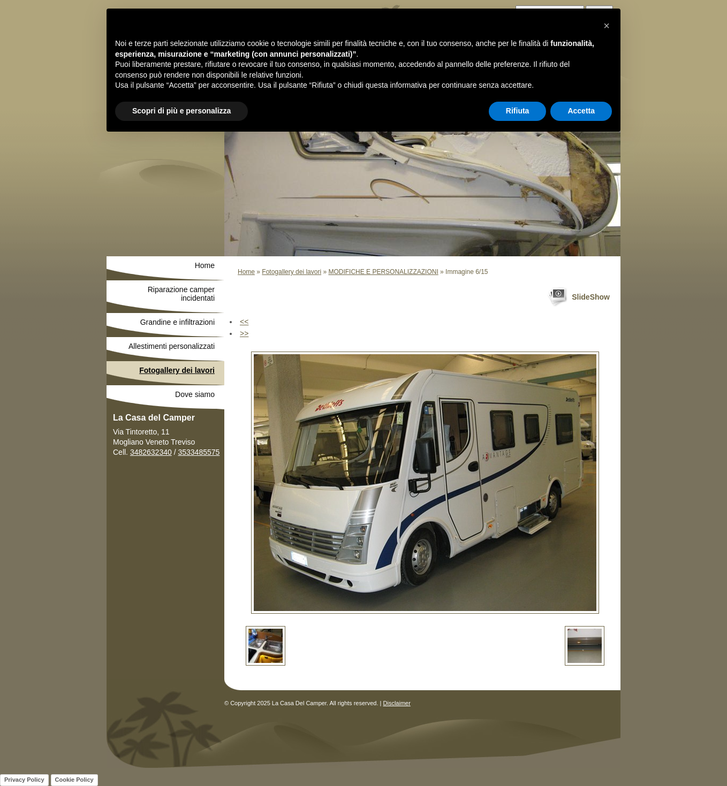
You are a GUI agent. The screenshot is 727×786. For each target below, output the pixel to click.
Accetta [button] (581, 110)
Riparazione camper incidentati (181, 293)
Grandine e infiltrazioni (177, 322)
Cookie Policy (74, 779)
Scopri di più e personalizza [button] (181, 110)
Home (246, 272)
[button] (606, 25)
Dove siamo (195, 394)
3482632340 (151, 452)
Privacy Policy (24, 779)
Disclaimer (397, 703)
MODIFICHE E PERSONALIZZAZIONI (383, 272)
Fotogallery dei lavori (291, 272)
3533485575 (198, 452)
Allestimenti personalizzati (171, 346)
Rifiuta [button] (517, 110)
